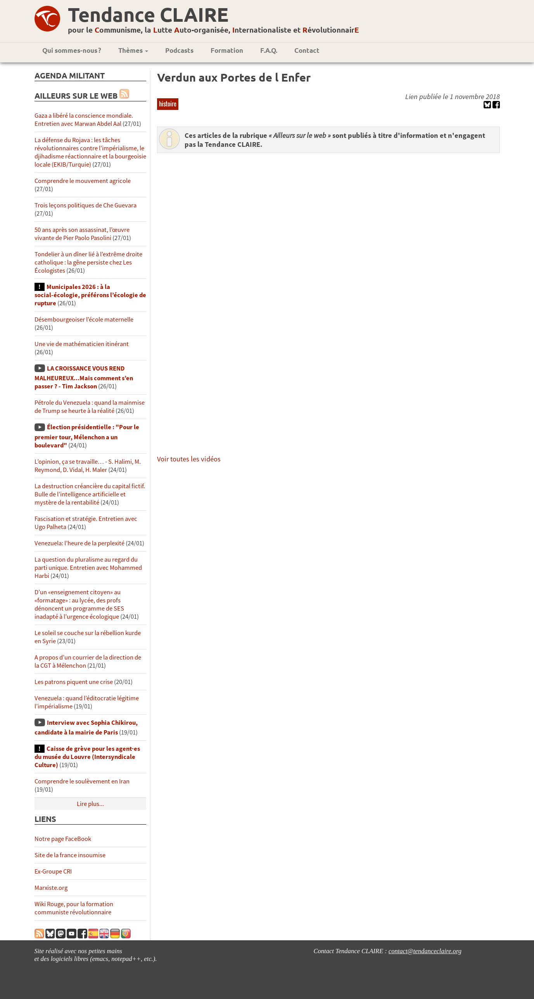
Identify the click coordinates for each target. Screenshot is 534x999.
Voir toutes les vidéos (189, 458)
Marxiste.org (51, 888)
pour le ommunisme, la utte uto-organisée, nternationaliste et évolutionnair (213, 30)
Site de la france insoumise (70, 855)
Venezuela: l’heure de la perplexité (79, 543)
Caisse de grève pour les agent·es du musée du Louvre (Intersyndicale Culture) (87, 757)
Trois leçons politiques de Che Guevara (86, 205)
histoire (167, 103)
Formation (227, 50)
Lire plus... (90, 804)
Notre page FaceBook (63, 839)
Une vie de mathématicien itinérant (82, 344)
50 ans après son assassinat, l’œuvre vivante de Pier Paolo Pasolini (82, 234)
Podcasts (179, 50)
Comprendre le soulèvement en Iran (82, 781)
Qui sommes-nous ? (71, 50)
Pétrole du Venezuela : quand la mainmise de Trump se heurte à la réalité (90, 407)
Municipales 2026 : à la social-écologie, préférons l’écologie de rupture (90, 295)
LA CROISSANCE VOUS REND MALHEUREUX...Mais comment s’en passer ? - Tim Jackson (84, 377)
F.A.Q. (268, 50)
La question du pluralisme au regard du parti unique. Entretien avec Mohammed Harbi (88, 567)
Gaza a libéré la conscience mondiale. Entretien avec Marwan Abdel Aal (84, 119)
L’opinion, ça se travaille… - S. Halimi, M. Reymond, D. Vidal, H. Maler (88, 466)
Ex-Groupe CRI (53, 871)
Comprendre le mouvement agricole (83, 181)
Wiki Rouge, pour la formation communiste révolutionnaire (74, 908)
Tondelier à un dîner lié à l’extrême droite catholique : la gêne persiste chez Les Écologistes (88, 262)
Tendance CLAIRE (148, 14)
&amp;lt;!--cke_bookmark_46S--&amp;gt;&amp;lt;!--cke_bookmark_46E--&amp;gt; (335, 302)
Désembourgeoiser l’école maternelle (84, 319)
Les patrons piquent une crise (74, 682)
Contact (307, 50)
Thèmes (133, 50)
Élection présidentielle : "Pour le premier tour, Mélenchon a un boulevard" (87, 436)
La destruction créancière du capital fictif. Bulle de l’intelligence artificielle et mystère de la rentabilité (90, 494)
